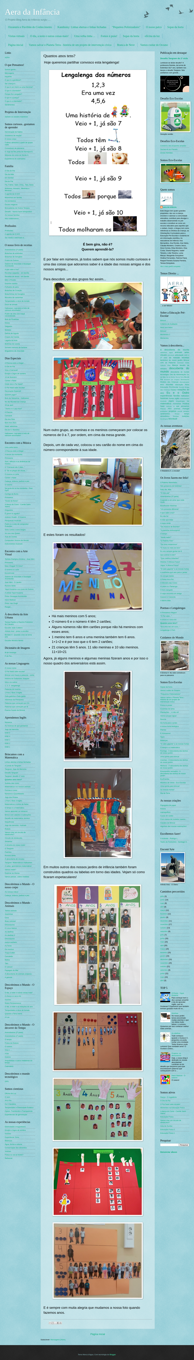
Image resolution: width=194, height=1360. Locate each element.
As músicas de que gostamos (16, 726)
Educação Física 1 (167, 1133)
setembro (164, 931)
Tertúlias (176, 416)
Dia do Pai (9, 181)
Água (162, 737)
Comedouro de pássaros (14, 148)
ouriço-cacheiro (11, 942)
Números (8, 722)
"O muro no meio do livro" (170, 548)
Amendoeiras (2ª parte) (14, 1032)
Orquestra (9, 510)
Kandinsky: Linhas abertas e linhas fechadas (82, 27)
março (162, 910)
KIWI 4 (7, 736)
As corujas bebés (167, 576)
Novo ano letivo (166, 327)
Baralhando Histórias (168, 506)
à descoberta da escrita (174, 349)
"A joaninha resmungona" (170, 530)
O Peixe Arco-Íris (167, 579)
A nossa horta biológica (169, 726)
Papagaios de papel (168, 805)
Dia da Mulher (170, 377)
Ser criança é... (11, 84)
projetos (172, 411)
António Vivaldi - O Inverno (15, 517)
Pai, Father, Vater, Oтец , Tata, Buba (19, 185)
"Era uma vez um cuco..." (170, 627)
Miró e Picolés (10, 280)
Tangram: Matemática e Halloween (18, 863)
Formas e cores (11, 790)
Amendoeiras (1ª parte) (14, 250)
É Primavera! (165, 733)
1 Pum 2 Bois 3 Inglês (13, 693)
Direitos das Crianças (169, 382)
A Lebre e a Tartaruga (168, 586)
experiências (166, 395)
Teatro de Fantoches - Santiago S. (173, 842)
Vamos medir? (10, 870)
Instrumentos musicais (13, 544)
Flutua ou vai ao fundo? (14, 1155)
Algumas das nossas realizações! (173, 826)
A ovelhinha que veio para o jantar (173, 572)
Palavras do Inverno (13, 689)
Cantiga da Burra (11, 494)
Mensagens (9, 73)
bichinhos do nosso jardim (171, 360)
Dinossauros (10, 925)
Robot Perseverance (13, 1003)
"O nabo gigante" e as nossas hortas (174, 569)
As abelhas (9, 932)
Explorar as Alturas (12, 873)
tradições (185, 416)
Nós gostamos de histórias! (171, 486)
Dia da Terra (180, 377)
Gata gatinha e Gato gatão (15, 696)
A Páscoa (8, 412)
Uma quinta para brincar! (170, 786)
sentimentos (165, 414)
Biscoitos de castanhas (14, 297)
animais (178, 352)
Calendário (9, 1066)
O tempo (8, 1039)
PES (170, 409)
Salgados (8, 326)
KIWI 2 (7, 743)
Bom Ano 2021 (10, 423)
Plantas (163, 730)
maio (162, 903)
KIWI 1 (7, 747)
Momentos (164, 338)
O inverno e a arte (12, 474)
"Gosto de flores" (11, 501)
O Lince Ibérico (11, 928)
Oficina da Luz (10, 1093)
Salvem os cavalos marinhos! (16, 117)
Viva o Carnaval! (11, 370)
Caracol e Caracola (167, 597)
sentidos (186, 411)
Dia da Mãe (9, 174)
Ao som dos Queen (12, 533)
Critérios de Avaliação (168, 324)
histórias (164, 398)
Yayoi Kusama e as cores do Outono (19, 589)
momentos (177, 404)
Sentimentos (10, 105)
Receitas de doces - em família (17, 276)
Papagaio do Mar (11, 970)
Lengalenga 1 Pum (167, 630)
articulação (171, 355)
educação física (182, 385)
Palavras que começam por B (16, 707)
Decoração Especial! (13, 391)
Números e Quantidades (14, 794)
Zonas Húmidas (166, 153)
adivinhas (163, 352)
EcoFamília (164, 779)
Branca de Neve (126, 44)
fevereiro (163, 914)
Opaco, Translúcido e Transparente (18, 1111)
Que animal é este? (168, 555)
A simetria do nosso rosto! (15, 845)
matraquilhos (165, 812)
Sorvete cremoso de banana (16, 347)
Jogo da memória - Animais (15, 825)
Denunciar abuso (168, 1152)
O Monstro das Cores (168, 583)
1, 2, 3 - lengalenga (12, 686)
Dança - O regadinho (168, 1097)
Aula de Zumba (11, 537)
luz (188, 401)
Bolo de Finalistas (12, 319)
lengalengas (180, 401)
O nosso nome (10, 668)
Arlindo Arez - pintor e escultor (16, 631)
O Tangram (9, 848)
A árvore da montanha (13, 454)
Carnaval (8, 416)
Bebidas (8, 330)
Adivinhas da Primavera (14, 700)
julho (162, 896)
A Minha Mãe (165, 601)
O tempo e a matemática (14, 808)
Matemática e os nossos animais (18, 787)
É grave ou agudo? (12, 514)
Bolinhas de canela (12, 344)
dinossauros (185, 379)
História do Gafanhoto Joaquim (17, 679)
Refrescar (9, 1158)
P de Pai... (9, 656)
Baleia (7, 960)
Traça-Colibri (10, 953)
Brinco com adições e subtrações (18, 815)
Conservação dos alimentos (16, 1148)
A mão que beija (166, 520)
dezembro (164, 921)
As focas (8, 946)
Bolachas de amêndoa (13, 253)
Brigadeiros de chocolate (14, 351)
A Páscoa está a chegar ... (15, 363)
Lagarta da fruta (11, 340)
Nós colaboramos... (12, 218)
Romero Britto (10, 586)
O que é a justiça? (12, 98)
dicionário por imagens (172, 379)
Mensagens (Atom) (57, 1340)
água (171, 352)
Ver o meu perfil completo (170, 266)
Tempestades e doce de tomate (17, 301)
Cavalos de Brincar (167, 823)
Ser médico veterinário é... (15, 238)
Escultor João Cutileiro (14, 628)
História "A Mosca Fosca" (170, 562)
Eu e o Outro (178, 392)
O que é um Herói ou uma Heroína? (19, 87)
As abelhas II (10, 935)
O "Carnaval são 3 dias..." (15, 467)
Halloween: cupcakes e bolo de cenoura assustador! (17, 309)
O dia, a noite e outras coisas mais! (49, 36)
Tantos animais (11, 911)
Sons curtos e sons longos (15, 530)
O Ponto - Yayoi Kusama (178, 994)
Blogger (113, 1355)
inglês (177, 398)
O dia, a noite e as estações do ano (19, 1007)
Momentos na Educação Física (172, 1108)
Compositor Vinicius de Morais (17, 540)
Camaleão (9, 956)
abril (162, 907)
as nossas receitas (179, 357)
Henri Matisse (10, 600)
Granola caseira (11, 283)
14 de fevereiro (11, 377)
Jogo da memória (11, 729)
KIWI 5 (7, 733)
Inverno (8, 1057)
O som (7, 1097)
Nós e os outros (11, 682)
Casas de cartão (166, 816)
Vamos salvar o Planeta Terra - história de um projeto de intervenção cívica (70, 44)
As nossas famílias (12, 215)
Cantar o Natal (10, 381)
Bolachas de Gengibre (13, 257)
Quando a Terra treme (13, 1014)
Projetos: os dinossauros (176, 1054)
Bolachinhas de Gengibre (15, 294)
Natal (162, 406)
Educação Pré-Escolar (169, 387)
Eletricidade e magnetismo (15, 1127)
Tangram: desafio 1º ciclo (15, 776)
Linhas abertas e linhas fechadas (18, 762)
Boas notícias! (10, 921)
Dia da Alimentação (178, 374)
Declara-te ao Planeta (168, 149)
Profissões (9, 231)
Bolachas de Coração (13, 290)
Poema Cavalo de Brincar (15, 710)
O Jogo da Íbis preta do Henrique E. (19, 152)
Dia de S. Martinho (12, 430)
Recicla (163, 719)
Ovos (7, 918)
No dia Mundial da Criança (15, 402)
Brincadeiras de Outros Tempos (17, 208)
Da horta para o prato (168, 723)
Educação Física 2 (167, 1129)
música (185, 403)
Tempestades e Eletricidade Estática (19, 1108)
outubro (163, 928)
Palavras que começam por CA (17, 703)
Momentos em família (13, 197)
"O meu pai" (165, 493)
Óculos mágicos (11, 205)
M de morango (10, 652)
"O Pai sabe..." (166, 616)
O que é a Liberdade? (13, 101)
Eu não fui (164, 516)
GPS (7, 1081)
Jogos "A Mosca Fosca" (169, 565)
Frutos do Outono (12, 260)
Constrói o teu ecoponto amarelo (173, 146)
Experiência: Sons (12, 1137)
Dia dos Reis (10, 419)
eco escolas (166, 384)
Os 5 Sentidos (10, 1104)
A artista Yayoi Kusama (14, 593)
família (176, 395)
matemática (165, 403)
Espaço (174, 390)
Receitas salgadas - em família (17, 273)
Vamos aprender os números (16, 811)
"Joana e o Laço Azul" (13, 409)
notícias (169, 406)
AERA (7, 57)
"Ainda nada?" (165, 537)
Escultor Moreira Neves (14, 640)
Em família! (9, 178)
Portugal (186, 409)
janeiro (163, 917)
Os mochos (9, 949)
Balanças (8, 1141)
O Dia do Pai (10, 171)
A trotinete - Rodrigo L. (169, 838)
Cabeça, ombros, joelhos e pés (17, 481)
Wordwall (172, 419)
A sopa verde (165, 523)
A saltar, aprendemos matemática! (18, 866)
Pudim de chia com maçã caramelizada (15, 315)
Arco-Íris (8, 1100)
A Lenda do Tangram (13, 766)
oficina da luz (152, 36)
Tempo (177, 414)
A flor (7, 1054)
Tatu (6, 963)
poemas (177, 409)
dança (175, 365)
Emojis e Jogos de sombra (15, 374)
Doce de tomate (11, 304)
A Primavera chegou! (168, 613)
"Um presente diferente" (169, 509)
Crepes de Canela (12, 337)
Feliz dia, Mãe (165, 489)
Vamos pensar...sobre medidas (17, 877)
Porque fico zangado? (13, 94)
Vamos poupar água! (168, 716)
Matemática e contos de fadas (16, 804)
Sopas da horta (131, 36)
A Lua (7, 1017)
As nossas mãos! (11, 892)
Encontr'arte (9, 573)
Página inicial (15, 44)
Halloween (185, 396)
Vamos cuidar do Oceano (154, 44)
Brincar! (163, 331)
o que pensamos (181, 406)
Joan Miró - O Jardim (13, 582)
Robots (7, 829)
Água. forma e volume (13, 1144)
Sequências (9, 822)
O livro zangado (166, 590)
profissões (164, 411)
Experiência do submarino (15, 159)
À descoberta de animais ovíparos (18, 974)
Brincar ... (164, 320)
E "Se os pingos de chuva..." (16, 471)
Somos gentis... (11, 69)
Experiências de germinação (16, 1115)
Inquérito (8, 77)
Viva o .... (8, 1050)
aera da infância (169, 207)
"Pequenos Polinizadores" (126, 27)
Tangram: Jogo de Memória (15, 769)
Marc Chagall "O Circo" (14, 566)
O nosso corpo (10, 139)
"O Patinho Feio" (166, 541)
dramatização (184, 382)
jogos (171, 401)
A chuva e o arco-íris (13, 996)
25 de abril (9, 405)
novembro (164, 924)
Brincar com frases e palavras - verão (19, 675)
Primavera (9, 458)
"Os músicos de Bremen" (170, 527)
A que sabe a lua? (12, 269)
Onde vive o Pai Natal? (14, 384)
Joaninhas (9, 914)
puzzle (179, 411)
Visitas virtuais (16, 36)
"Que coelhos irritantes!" (169, 558)
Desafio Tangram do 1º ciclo (174, 58)
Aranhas (175, 1013)
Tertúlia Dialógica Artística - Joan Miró (19, 559)
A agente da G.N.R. (12, 194)
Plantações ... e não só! (169, 712)
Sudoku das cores (12, 783)
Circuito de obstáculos (13, 838)
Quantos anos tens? (13, 780)
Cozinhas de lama (167, 709)
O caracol (8, 967)
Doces (7, 323)
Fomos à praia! (109, 36)
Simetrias (8, 841)
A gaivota (8, 977)
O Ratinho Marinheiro (168, 482)
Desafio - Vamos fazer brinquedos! (18, 212)
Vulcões (8, 1000)
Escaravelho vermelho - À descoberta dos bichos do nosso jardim (173, 773)
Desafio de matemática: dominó (17, 818)
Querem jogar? (11, 395)
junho (162, 900)
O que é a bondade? (13, 91)
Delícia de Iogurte (12, 333)
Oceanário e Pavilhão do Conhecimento (30, 27)
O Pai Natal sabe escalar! (15, 388)
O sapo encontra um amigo (171, 593)
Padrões (8, 852)
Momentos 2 (165, 334)
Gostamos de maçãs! (13, 135)
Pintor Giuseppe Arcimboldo (16, 596)
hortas (171, 398)
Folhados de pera (12, 287)
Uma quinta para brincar (169, 757)
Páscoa (163, 409)
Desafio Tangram (11, 773)
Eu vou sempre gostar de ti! (171, 551)
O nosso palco (154, 27)
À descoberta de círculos (14, 859)
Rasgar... (8, 607)
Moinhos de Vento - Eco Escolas (173, 783)
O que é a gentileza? (13, 80)
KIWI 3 (7, 740)
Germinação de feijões (14, 132)
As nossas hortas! (167, 790)
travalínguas (164, 419)
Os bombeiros (10, 201)
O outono (8, 485)
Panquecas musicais (13, 521)
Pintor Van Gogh (11, 603)
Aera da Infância (32, 11)
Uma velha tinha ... (84, 36)
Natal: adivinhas (11, 426)
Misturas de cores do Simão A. (17, 155)
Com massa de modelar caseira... (173, 819)
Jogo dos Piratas (11, 797)
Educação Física (166, 1117)
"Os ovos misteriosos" (168, 544)
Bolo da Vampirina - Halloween (17, 398)
